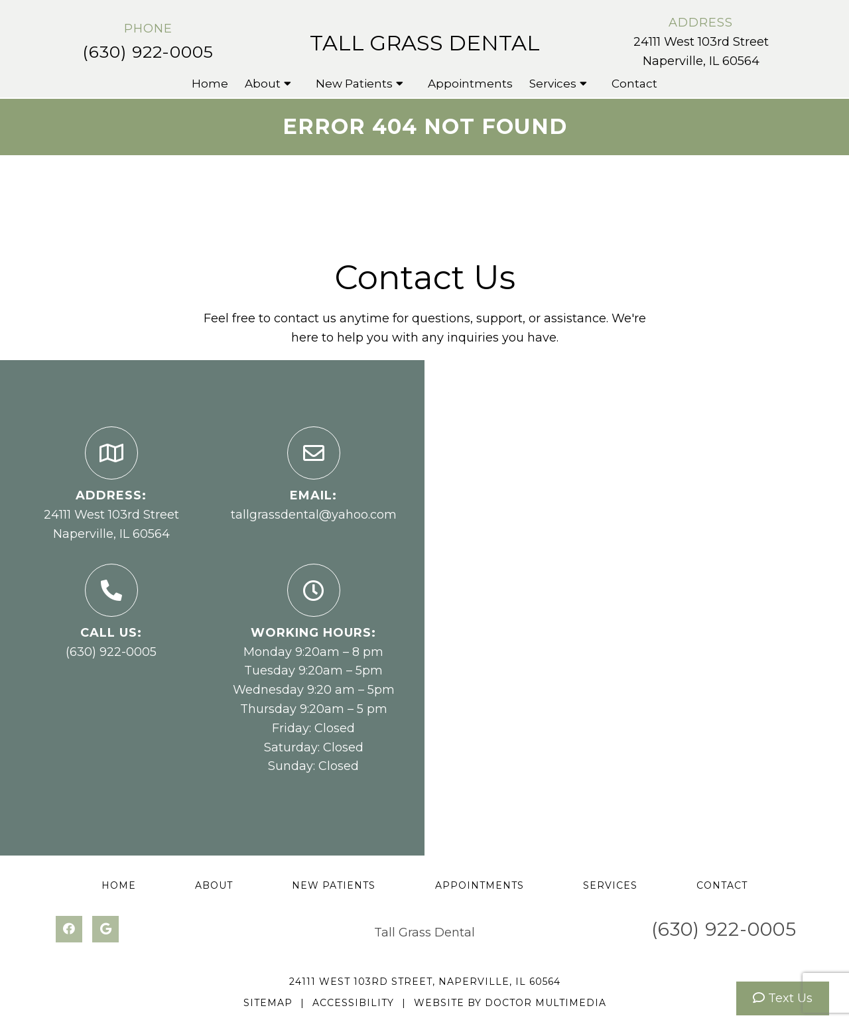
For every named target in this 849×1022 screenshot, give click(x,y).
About (263, 83)
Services (552, 83)
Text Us (783, 998)
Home (210, 83)
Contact (634, 83)
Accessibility (353, 1003)
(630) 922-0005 (148, 52)
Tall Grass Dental (425, 43)
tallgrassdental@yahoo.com (314, 514)
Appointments (470, 83)
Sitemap (268, 1003)
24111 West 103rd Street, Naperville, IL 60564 (424, 982)
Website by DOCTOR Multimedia (510, 1003)
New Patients (354, 83)
